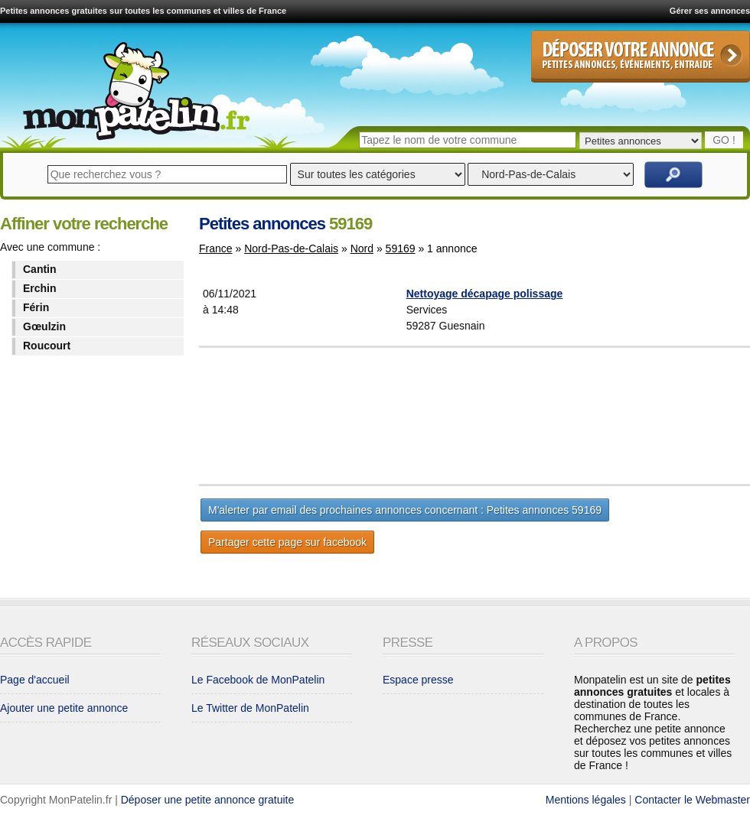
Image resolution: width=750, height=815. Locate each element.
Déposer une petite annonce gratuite (208, 800)
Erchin (40, 288)
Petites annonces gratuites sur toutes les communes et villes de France (143, 10)
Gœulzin (44, 326)
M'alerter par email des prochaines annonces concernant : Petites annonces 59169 (405, 510)
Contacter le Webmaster (692, 800)
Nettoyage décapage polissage (484, 293)
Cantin (40, 269)
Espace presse (418, 680)
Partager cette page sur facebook (287, 542)
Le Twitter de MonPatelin (250, 708)
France (216, 248)
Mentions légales (586, 800)
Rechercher (673, 174)
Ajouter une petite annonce (64, 708)
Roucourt (46, 345)
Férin (36, 307)
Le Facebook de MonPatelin (257, 680)
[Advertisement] (512, 416)
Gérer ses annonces (710, 10)
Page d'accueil (35, 680)
